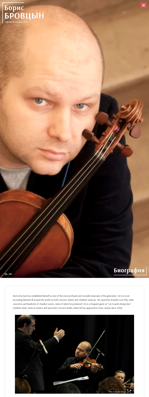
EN (6, 274)
